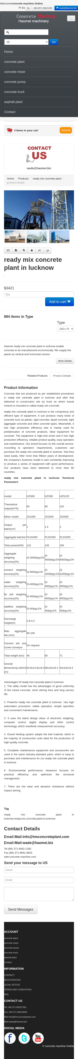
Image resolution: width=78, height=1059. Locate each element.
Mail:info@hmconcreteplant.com (42, 837)
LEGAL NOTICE (12, 985)
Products (23, 178)
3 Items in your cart (26, 130)
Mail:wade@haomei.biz (34, 843)
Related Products (37, 375)
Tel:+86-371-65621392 (15, 1007)
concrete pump (15, 82)
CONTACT (9, 975)
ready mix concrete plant (47, 178)
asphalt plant (13, 102)
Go (54, 42)
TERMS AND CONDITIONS (17, 989)
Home (8, 51)
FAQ (6, 994)
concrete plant (14, 61)
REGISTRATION (12, 980)
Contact (9, 112)
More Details (65, 361)
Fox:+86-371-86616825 (15, 1012)
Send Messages (20, 909)
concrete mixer (14, 71)
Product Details (62, 375)
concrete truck (14, 92)
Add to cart (59, 302)
